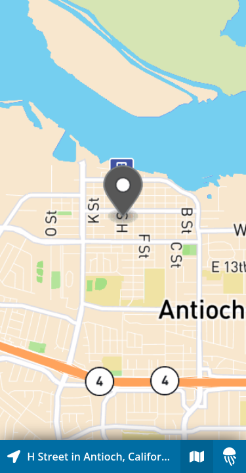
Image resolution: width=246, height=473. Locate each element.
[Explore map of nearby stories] (123, 220)
